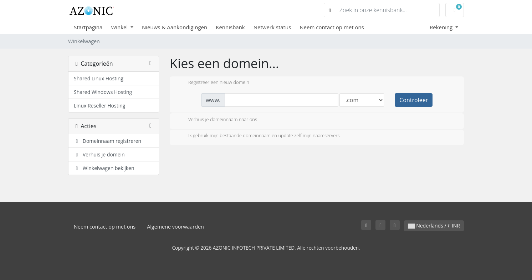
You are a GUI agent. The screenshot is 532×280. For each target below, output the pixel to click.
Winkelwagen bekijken (104, 168)
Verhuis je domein (99, 154)
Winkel (120, 27)
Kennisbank (230, 27)
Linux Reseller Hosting (99, 105)
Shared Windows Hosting (103, 92)
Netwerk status (272, 27)
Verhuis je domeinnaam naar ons (217, 120)
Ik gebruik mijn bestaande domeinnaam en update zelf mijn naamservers (258, 136)
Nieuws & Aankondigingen (174, 27)
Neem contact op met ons (332, 27)
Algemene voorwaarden (175, 226)
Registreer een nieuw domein (213, 83)
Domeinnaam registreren (107, 141)
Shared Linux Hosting (98, 78)
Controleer (413, 100)
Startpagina (88, 27)
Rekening (442, 27)
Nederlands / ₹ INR (434, 225)
